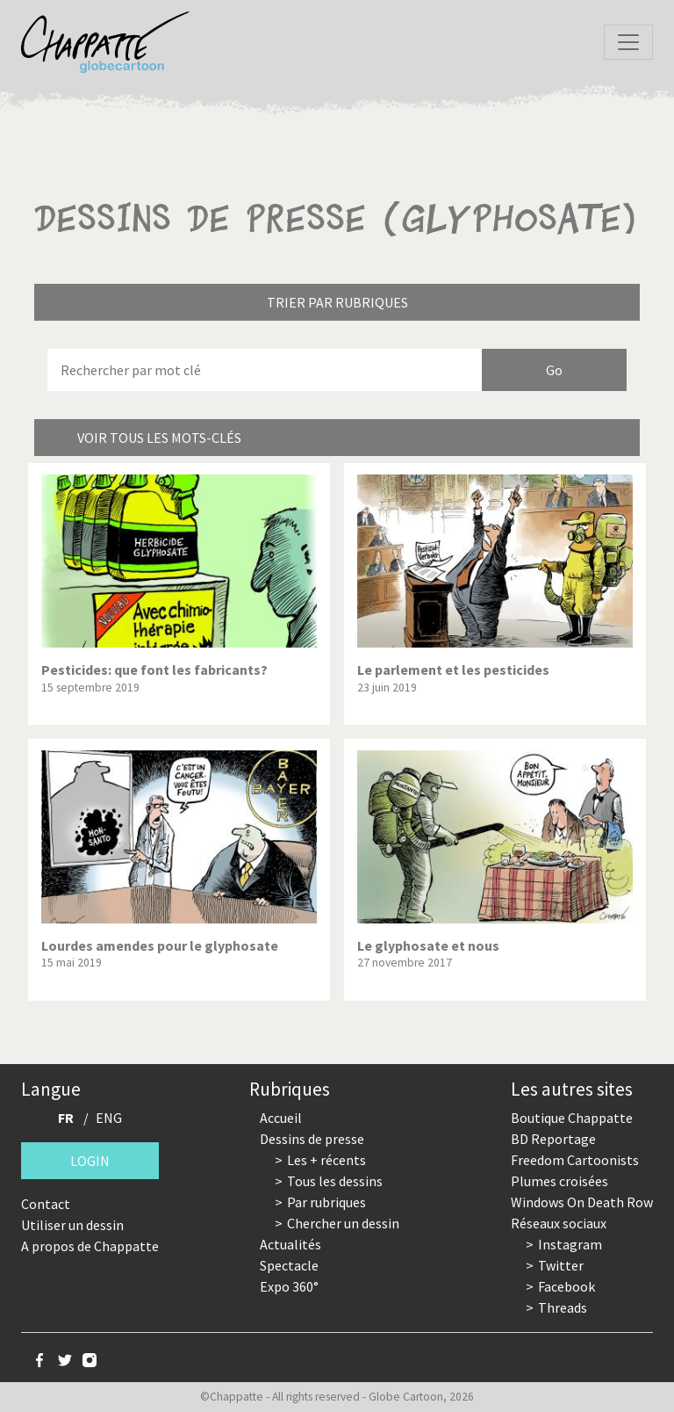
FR (66, 1117)
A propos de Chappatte (90, 1246)
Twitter (561, 1265)
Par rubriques (326, 1202)
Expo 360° (289, 1286)
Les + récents (326, 1160)
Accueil (281, 1117)
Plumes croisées (559, 1181)
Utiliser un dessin (72, 1225)
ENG (109, 1117)
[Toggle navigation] (628, 42)
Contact (45, 1204)
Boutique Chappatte (572, 1117)
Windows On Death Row (582, 1202)
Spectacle (289, 1265)
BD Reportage (553, 1139)
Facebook (566, 1286)
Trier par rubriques (337, 302)
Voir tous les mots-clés (159, 437)
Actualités (290, 1244)
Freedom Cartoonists (575, 1160)
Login (90, 1160)
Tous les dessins (335, 1181)
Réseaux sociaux (558, 1223)
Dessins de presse (312, 1139)
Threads (562, 1307)
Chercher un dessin (343, 1223)
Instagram (570, 1244)
